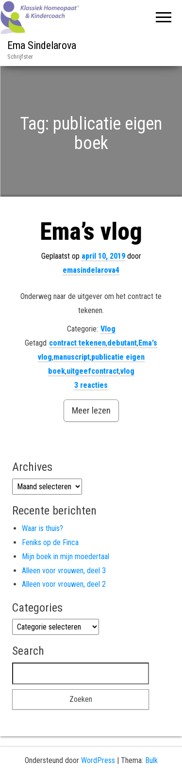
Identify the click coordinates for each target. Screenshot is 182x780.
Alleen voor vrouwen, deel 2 (64, 584)
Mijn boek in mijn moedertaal (65, 556)
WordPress (98, 760)
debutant (122, 343)
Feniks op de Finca (50, 542)
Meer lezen (91, 410)
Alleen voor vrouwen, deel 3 (64, 570)
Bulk (151, 760)
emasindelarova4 (91, 270)
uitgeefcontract (92, 371)
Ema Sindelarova (41, 45)
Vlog (108, 328)
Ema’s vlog (91, 231)
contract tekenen (77, 343)
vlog (127, 371)
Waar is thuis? (42, 528)
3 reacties (91, 385)
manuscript (71, 357)
